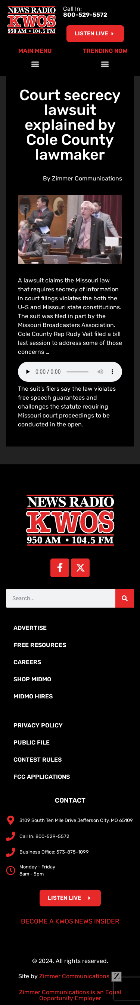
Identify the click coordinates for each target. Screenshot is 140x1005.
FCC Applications (41, 776)
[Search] (124, 598)
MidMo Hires (33, 696)
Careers (27, 662)
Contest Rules (37, 759)
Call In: (85, 11)
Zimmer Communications (80, 976)
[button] (35, 64)
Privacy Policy (38, 725)
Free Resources (39, 645)
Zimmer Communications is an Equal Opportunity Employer (70, 995)
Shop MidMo (32, 679)
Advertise (30, 627)
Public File (31, 742)
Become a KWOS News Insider (70, 921)
